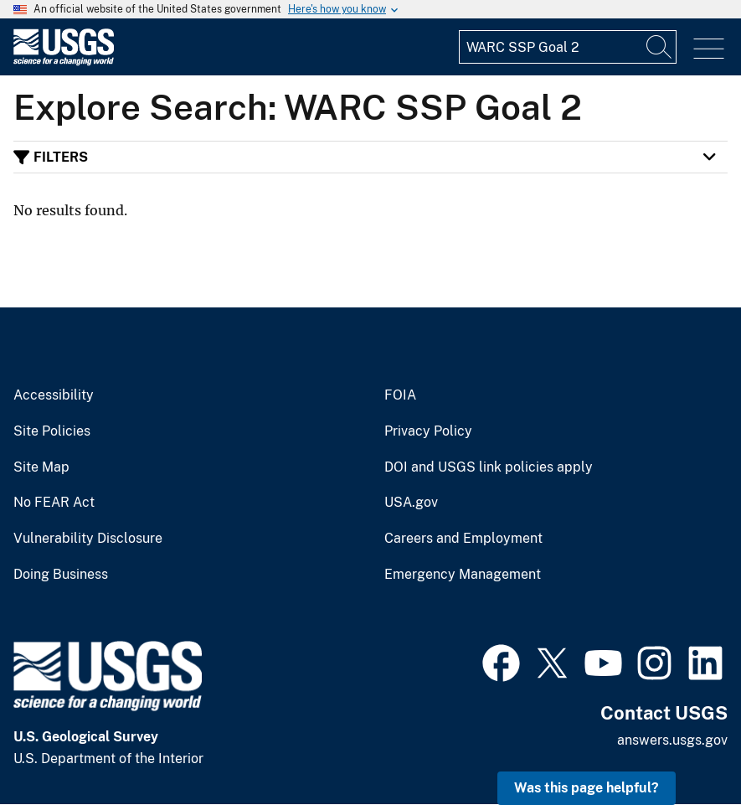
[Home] (63, 62)
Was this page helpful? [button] (586, 788)
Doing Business (60, 574)
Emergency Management (462, 574)
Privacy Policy (428, 431)
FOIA (400, 395)
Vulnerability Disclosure (87, 538)
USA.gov (411, 502)
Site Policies (51, 431)
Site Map (41, 467)
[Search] (660, 47)
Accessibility (53, 395)
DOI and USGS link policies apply (488, 467)
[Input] (568, 47)
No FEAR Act (54, 502)
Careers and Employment (463, 538)
